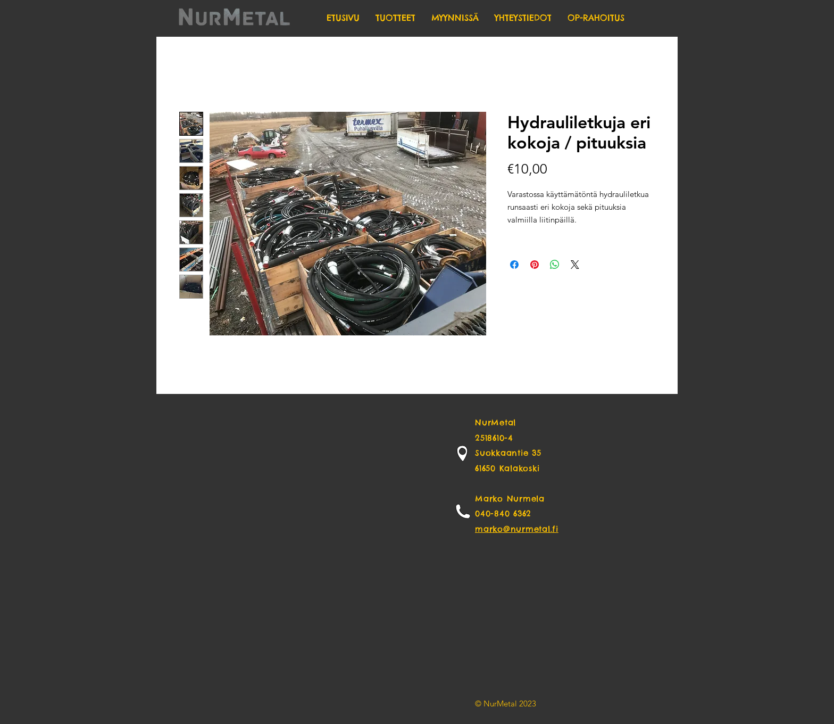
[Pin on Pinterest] (534, 264)
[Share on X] (575, 264)
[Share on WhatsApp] (554, 264)
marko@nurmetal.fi (516, 529)
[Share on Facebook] (514, 264)
